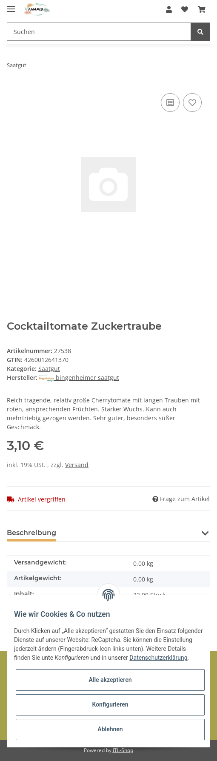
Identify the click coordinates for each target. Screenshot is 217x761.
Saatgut (49, 369)
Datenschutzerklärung (158, 657)
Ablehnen (110, 729)
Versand (77, 465)
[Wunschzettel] (185, 9)
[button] (169, 9)
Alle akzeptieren (110, 679)
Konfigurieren (110, 704)
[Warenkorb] (201, 9)
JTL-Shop (123, 750)
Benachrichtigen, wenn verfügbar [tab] (129, 533)
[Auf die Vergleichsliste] (170, 102)
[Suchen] (99, 32)
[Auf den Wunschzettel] (192, 102)
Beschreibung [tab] (31, 533)
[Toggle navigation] (11, 5)
